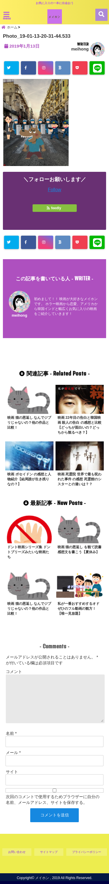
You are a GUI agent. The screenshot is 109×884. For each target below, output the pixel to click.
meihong (80, 49)
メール (13, 752)
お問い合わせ (17, 852)
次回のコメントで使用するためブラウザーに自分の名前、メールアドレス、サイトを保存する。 (52, 799)
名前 (11, 733)
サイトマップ (49, 852)
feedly (54, 208)
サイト (12, 771)
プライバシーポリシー (86, 852)
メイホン (42, 878)
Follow (54, 189)
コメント (14, 671)
